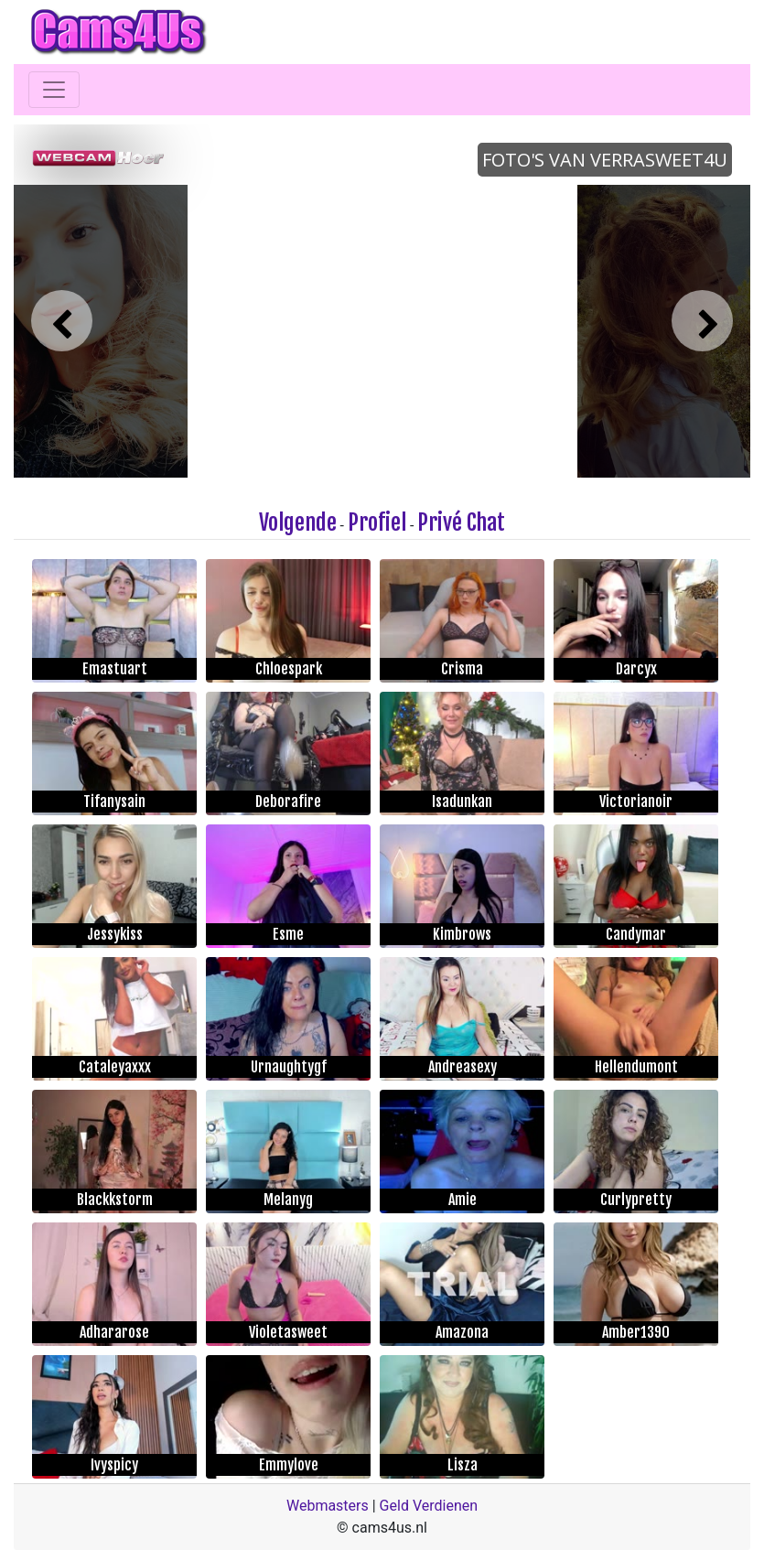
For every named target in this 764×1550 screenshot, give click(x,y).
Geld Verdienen (429, 1505)
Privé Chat (461, 522)
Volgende (298, 522)
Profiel (377, 522)
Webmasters (327, 1505)
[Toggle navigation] (54, 89)
